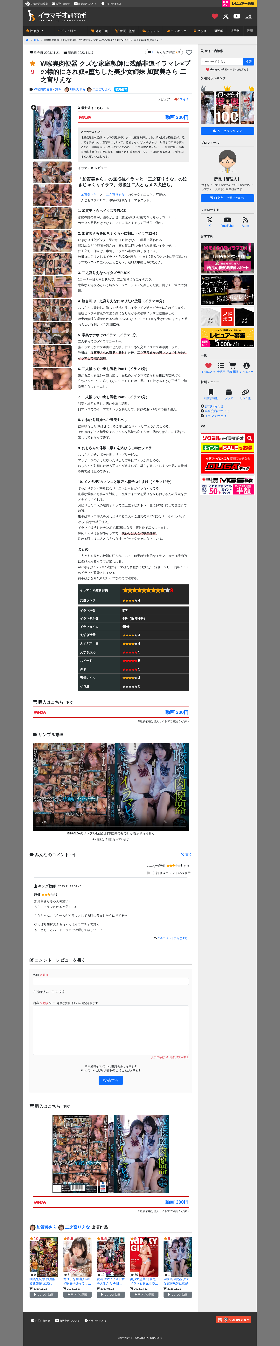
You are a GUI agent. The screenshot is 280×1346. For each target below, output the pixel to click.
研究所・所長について (227, 198)
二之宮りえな (99, 89)
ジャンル (151, 31)
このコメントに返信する (172, 938)
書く (186, 855)
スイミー (183, 99)
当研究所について (85, 3)
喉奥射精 (121, 89)
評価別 (32, 31)
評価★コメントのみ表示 (173, 873)
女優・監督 (125, 31)
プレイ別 (65, 31)
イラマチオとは (111, 3)
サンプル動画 (43, 1294)
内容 (65, 1003)
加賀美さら (74, 89)
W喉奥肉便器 (43, 89)
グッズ (200, 31)
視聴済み (41, 992)
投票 (250, 30)
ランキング (176, 31)
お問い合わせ (60, 3)
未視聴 (58, 992)
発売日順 (99, 31)
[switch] (150, 873)
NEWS (218, 30)
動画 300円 (176, 117)
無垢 (36, 40)
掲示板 (235, 30)
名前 (40, 974)
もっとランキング (227, 131)
